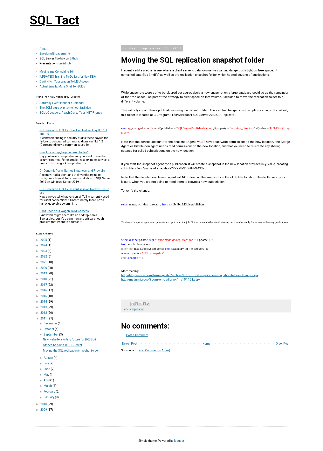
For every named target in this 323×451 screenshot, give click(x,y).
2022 (44, 256)
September (51, 334)
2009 (44, 409)
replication (138, 309)
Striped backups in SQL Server (62, 345)
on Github (65, 63)
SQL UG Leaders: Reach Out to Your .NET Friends (71, 112)
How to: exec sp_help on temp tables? (64, 152)
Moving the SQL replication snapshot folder (71, 350)
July (47, 363)
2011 (44, 318)
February (50, 391)
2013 (44, 307)
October (49, 329)
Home (207, 343)
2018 (44, 279)
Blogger (179, 440)
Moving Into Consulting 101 (57, 71)
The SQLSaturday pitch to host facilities (65, 107)
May (47, 374)
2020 (44, 267)
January (49, 397)
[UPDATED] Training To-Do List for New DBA (68, 76)
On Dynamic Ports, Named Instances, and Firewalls (72, 170)
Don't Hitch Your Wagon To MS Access (64, 81)
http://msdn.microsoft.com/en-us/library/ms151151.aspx (160, 279)
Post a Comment (137, 335)
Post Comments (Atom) (154, 350)
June (47, 369)
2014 (44, 301)
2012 (44, 312)
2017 (44, 284)
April (47, 380)
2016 (44, 290)
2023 (44, 251)
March (48, 385)
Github (74, 58)
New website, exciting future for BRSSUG (69, 339)
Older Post (282, 343)
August (49, 357)
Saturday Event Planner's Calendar (62, 103)
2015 (44, 296)
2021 (44, 262)
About (44, 48)
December (51, 323)
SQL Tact (54, 20)
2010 (44, 404)
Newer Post (129, 343)
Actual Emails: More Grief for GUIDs (62, 86)
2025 (44, 239)
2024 (44, 245)
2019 (44, 273)
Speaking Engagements (55, 53)
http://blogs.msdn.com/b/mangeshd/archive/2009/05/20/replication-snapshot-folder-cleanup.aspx (189, 275)
